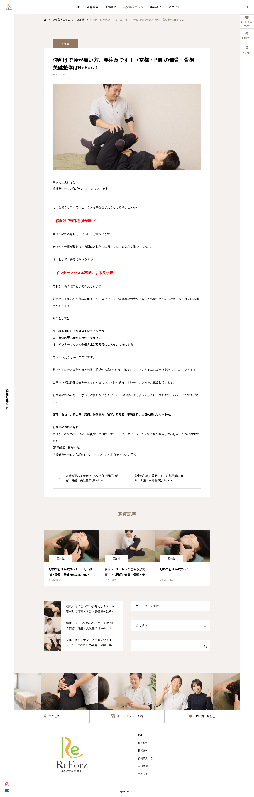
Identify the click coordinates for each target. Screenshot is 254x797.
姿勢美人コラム (133, 7)
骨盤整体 (110, 7)
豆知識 (65, 43)
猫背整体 (92, 7)
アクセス (174, 7)
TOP (77, 7)
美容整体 (156, 7)
